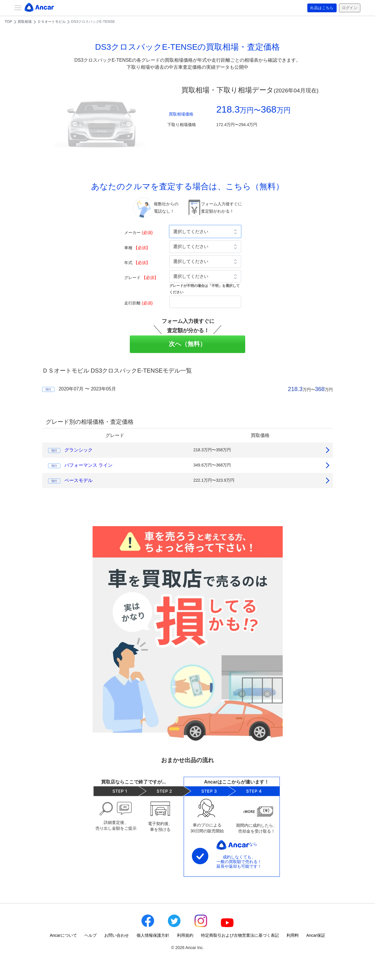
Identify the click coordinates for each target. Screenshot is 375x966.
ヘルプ (90, 935)
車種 (137, 247)
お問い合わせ (116, 935)
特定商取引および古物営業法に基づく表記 (240, 935)
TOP (8, 22)
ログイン (348, 8)
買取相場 (25, 22)
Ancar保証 (315, 935)
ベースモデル (78, 480)
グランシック (78, 449)
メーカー (138, 232)
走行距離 (138, 303)
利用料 (293, 935)
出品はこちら (320, 8)
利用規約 (185, 935)
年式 (137, 262)
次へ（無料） (187, 343)
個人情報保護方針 (153, 935)
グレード (141, 277)
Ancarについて (63, 935)
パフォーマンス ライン (88, 465)
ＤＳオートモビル (52, 22)
